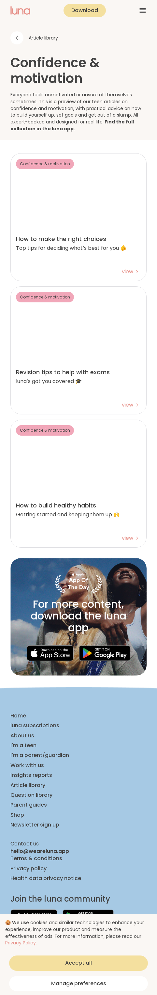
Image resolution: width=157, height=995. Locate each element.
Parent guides (28, 805)
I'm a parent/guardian (39, 755)
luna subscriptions (34, 725)
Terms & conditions (36, 858)
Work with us (27, 765)
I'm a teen (23, 745)
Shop (17, 815)
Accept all (78, 963)
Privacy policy (28, 868)
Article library (27, 785)
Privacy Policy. (21, 942)
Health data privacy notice (45, 878)
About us (22, 735)
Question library (31, 795)
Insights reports (31, 775)
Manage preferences (78, 983)
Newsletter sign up (34, 824)
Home (18, 715)
